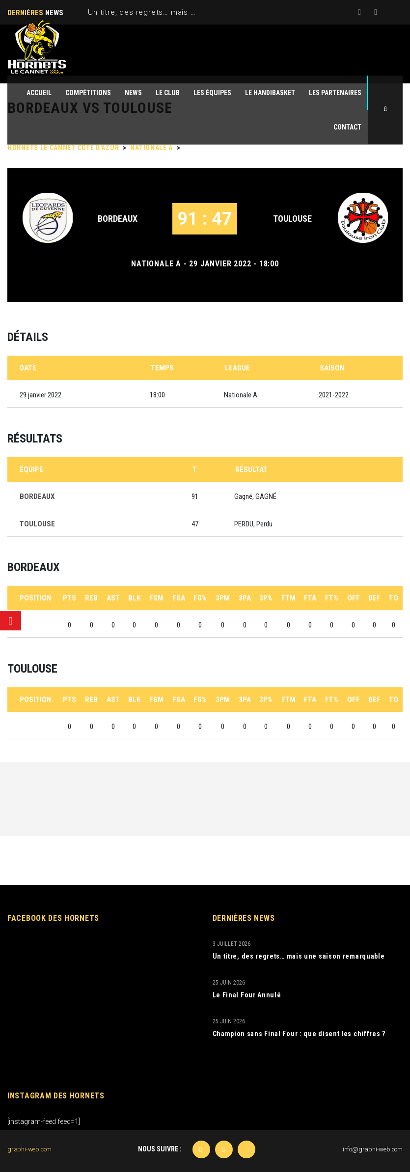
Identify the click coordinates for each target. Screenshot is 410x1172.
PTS (69, 598)
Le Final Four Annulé (247, 995)
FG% (200, 598)
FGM (156, 598)
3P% (266, 598)
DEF (374, 598)
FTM (288, 598)
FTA (310, 598)
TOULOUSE (292, 218)
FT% (331, 598)
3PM (223, 598)
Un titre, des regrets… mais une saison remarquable (183, 12)
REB (91, 598)
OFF (353, 598)
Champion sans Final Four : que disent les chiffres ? (299, 1034)
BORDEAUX (117, 218)
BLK (134, 598)
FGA (178, 598)
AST (113, 598)
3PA (245, 598)
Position (35, 598)
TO (393, 598)
